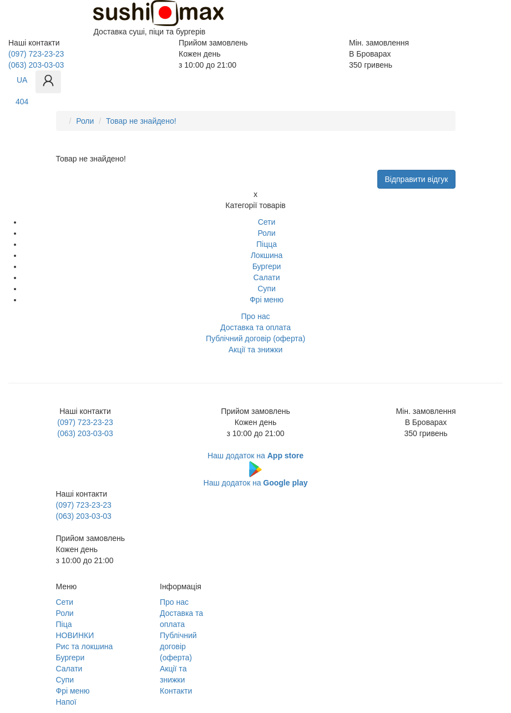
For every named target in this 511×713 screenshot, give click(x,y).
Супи (266, 288)
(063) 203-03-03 (36, 64)
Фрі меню (267, 299)
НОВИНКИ (75, 635)
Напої (66, 701)
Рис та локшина (84, 646)
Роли (85, 121)
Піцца (266, 244)
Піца (64, 624)
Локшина (267, 255)
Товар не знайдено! (141, 121)
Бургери (266, 266)
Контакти (176, 690)
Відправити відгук (416, 179)
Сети (267, 222)
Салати (267, 277)
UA (22, 79)
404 (22, 101)
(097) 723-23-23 (36, 53)
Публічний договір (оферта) (178, 646)
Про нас (174, 602)
